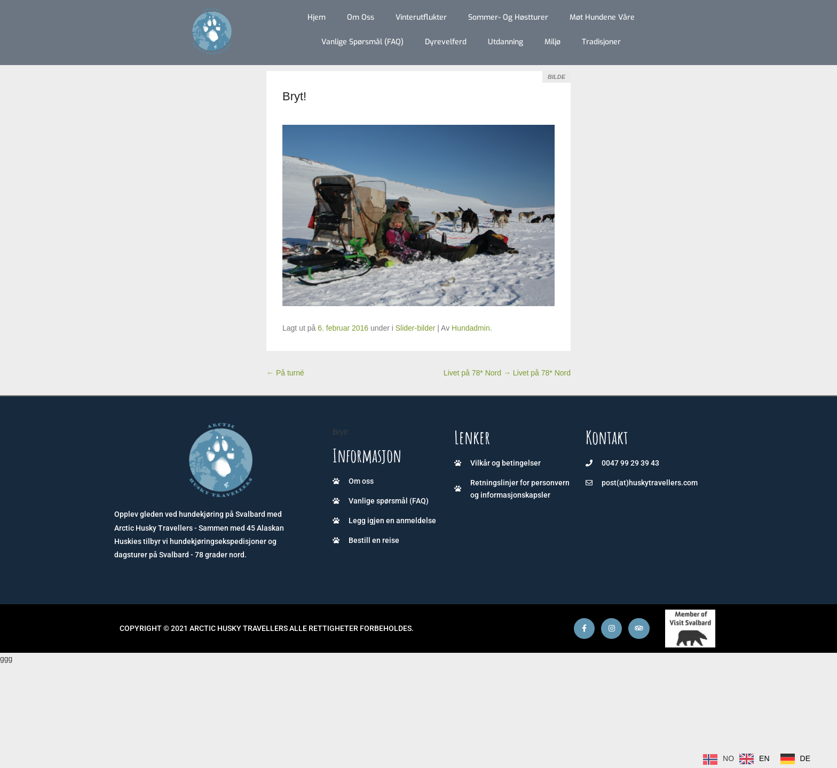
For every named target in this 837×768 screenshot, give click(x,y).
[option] (754, 759)
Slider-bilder (416, 328)
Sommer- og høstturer (508, 17)
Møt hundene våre (602, 17)
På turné (285, 373)
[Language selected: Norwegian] (759, 759)
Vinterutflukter (421, 17)
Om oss (360, 17)
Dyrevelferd (446, 42)
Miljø (552, 42)
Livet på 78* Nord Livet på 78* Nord (507, 373)
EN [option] (764, 758)
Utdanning (505, 42)
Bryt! (294, 96)
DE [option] (805, 758)
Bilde (556, 77)
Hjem (316, 17)
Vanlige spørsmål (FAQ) (362, 42)
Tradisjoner (601, 42)
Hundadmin (471, 328)
